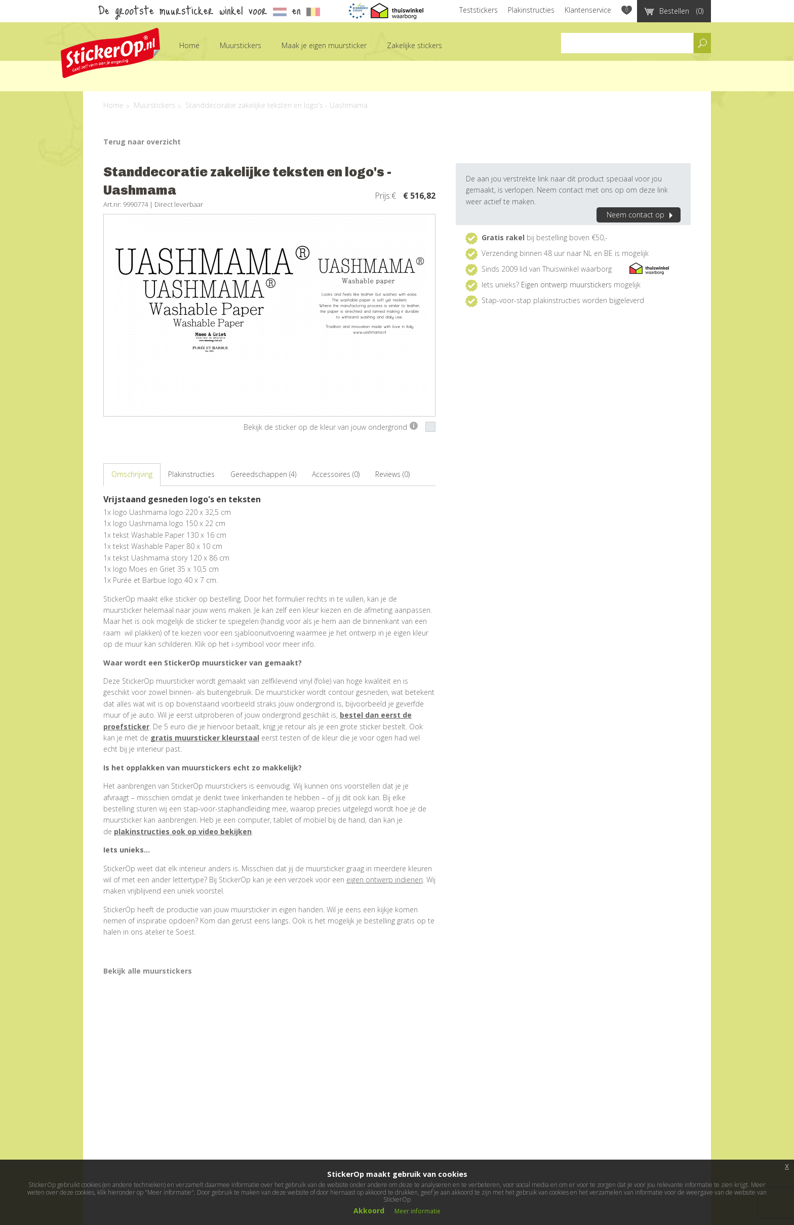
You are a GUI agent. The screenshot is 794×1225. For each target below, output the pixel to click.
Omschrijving (131, 474)
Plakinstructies (531, 10)
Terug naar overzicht (142, 141)
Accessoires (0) (336, 474)
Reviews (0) (392, 474)
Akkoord (368, 1210)
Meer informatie (417, 1211)
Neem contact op (641, 214)
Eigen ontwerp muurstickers (566, 284)
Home (189, 45)
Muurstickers (240, 45)
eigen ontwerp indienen (384, 879)
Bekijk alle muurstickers (147, 971)
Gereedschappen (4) (263, 474)
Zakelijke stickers (414, 45)
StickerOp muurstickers (110, 53)
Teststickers (478, 10)
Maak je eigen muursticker (324, 45)
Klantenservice (588, 10)
